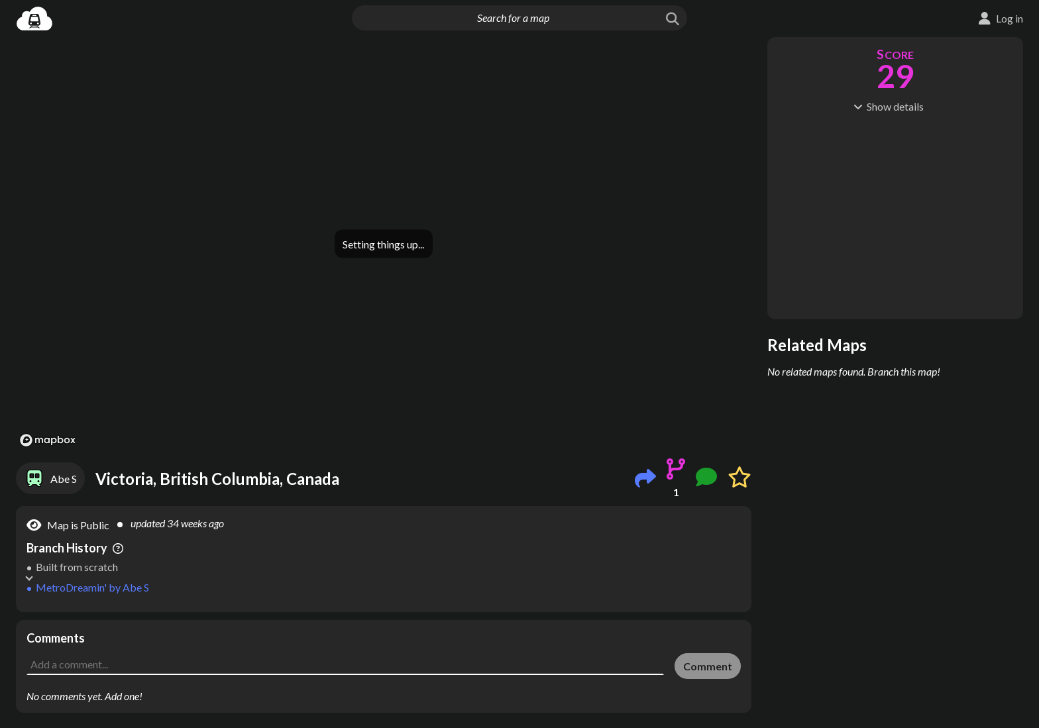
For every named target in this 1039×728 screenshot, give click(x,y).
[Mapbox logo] (48, 440)
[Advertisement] (383, 650)
